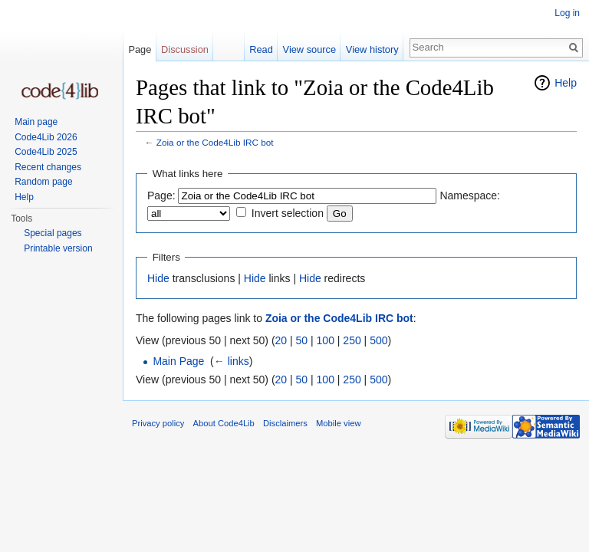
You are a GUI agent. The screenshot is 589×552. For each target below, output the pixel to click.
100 (325, 340)
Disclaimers (285, 423)
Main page (36, 122)
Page (139, 49)
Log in (567, 13)
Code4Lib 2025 (46, 151)
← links (231, 361)
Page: (161, 195)
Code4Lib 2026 (46, 137)
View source (309, 49)
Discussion (185, 49)
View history (372, 49)
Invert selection (288, 213)
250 (351, 340)
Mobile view (338, 423)
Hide (158, 278)
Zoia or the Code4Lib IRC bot (215, 142)
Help (565, 83)
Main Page (178, 361)
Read (261, 49)
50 (302, 340)
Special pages (52, 233)
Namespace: (469, 195)
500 (378, 340)
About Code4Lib (224, 423)
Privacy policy (158, 423)
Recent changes (48, 167)
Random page (43, 181)
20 (281, 340)
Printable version (58, 248)
